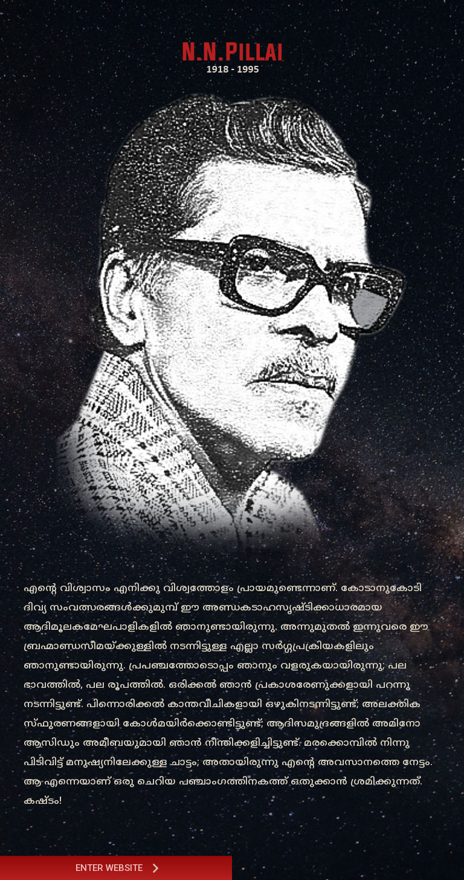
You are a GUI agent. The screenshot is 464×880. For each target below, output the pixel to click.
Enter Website (118, 867)
